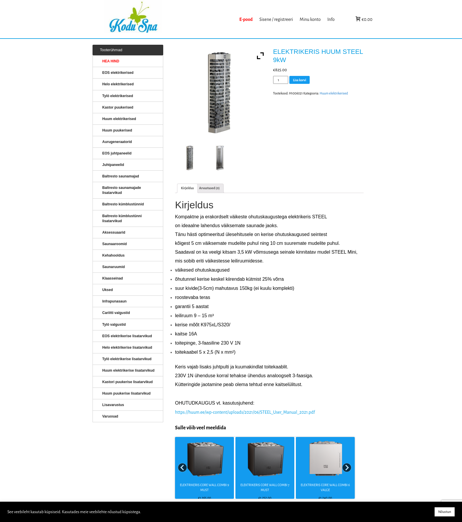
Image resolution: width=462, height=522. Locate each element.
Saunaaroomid (114, 244)
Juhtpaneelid (113, 165)
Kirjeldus (187, 188)
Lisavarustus (113, 405)
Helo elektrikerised (118, 84)
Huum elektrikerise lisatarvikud (128, 370)
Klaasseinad (112, 278)
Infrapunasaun (114, 301)
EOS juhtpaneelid (116, 153)
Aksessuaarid (113, 232)
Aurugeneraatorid (117, 142)
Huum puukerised (117, 130)
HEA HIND (110, 61)
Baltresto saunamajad (120, 176)
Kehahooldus (113, 255)
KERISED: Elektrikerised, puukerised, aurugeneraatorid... (170, 19)
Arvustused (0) (209, 188)
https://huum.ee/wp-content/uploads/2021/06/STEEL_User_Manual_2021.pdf (245, 412)
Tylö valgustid (114, 324)
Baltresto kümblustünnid (123, 204)
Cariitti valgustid (116, 313)
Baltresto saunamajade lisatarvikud (121, 190)
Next (347, 468)
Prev (182, 468)
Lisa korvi (299, 80)
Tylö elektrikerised (117, 96)
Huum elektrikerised (334, 93)
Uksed (107, 290)
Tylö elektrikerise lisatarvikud (126, 359)
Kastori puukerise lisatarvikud (127, 382)
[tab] (187, 188)
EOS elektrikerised (117, 73)
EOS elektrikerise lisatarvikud (127, 336)
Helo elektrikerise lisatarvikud (127, 347)
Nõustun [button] (444, 512)
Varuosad (110, 416)
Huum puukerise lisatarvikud (126, 393)
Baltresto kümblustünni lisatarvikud (122, 218)
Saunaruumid (113, 267)
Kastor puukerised (117, 107)
